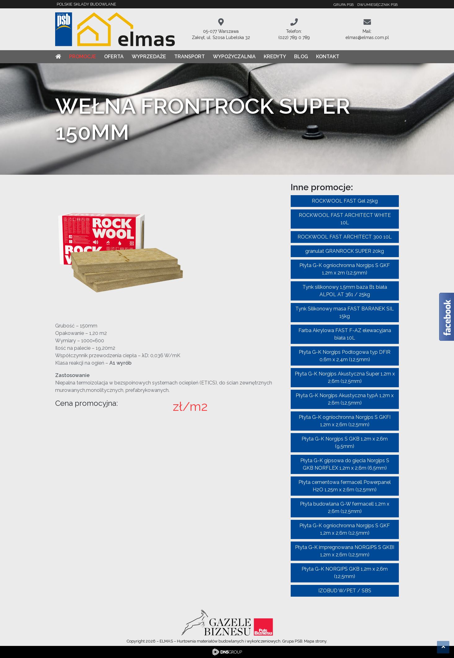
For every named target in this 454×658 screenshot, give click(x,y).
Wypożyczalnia (234, 56)
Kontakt (327, 56)
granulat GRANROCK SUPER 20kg (344, 251)
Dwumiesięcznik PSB (377, 4)
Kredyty (275, 56)
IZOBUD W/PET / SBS (344, 591)
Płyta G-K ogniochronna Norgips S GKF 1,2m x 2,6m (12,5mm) (344, 529)
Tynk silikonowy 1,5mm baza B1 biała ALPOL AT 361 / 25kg (344, 290)
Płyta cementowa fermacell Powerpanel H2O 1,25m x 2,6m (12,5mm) (344, 486)
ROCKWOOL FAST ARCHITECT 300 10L (345, 237)
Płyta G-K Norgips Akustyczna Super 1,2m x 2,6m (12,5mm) (345, 377)
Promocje (82, 56)
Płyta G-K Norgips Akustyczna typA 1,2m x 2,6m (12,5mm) (345, 399)
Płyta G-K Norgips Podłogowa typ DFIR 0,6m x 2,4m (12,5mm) (344, 355)
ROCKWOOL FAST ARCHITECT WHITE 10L (345, 219)
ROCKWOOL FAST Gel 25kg (345, 201)
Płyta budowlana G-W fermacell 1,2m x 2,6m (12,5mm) (344, 507)
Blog (301, 56)
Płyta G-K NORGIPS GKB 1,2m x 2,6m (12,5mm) (345, 572)
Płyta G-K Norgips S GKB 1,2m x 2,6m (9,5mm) (345, 442)
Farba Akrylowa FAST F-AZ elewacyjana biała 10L (344, 334)
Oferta (114, 56)
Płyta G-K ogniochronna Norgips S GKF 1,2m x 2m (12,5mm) (344, 269)
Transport (189, 56)
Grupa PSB (343, 4)
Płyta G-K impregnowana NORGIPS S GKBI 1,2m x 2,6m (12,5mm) (344, 551)
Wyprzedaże (149, 56)
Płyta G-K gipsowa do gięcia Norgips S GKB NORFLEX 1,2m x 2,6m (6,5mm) (344, 464)
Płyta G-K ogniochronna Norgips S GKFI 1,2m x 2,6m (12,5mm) (344, 421)
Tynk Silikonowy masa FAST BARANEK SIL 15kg (344, 312)
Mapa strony (315, 641)
